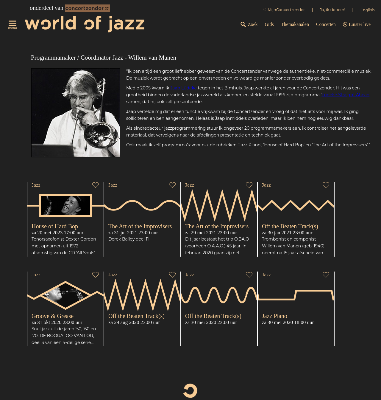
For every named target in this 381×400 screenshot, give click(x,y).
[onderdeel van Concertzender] (87, 8)
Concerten (326, 24)
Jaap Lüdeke (183, 88)
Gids (269, 24)
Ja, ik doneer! (332, 9)
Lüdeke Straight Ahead (345, 94)
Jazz (36, 185)
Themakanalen (295, 24)
